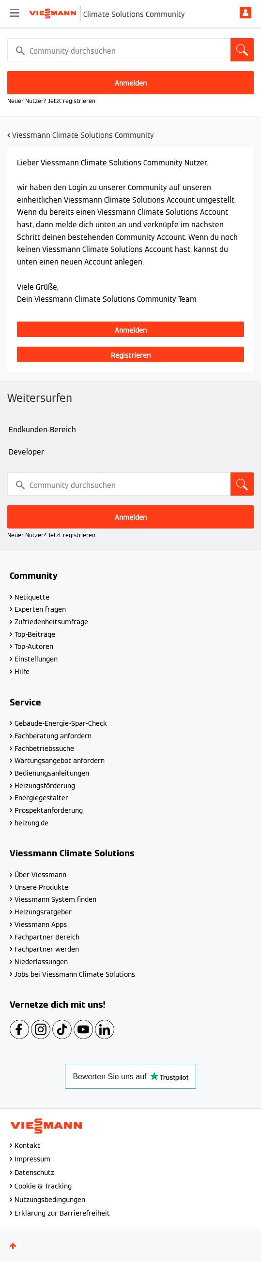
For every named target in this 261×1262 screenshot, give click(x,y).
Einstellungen (36, 659)
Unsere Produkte (41, 887)
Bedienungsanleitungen (52, 773)
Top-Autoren (34, 646)
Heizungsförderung (45, 785)
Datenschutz (34, 1172)
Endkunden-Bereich (42, 429)
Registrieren (131, 355)
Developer (26, 451)
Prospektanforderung (49, 810)
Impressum (32, 1159)
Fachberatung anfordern (53, 736)
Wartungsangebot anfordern (60, 760)
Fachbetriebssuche (44, 748)
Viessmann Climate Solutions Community (83, 135)
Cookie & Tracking (43, 1186)
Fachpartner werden (47, 949)
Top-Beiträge (35, 634)
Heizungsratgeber (43, 912)
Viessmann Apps (41, 924)
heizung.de (31, 823)
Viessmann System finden (55, 899)
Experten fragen (40, 609)
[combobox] (130, 49)
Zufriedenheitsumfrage (51, 621)
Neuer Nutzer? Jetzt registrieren (51, 100)
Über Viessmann (40, 874)
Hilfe (22, 671)
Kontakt (27, 1145)
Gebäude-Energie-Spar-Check (61, 723)
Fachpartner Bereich (47, 937)
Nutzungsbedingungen (50, 1199)
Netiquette (32, 597)
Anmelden (245, 12)
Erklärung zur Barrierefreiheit (62, 1213)
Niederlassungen (41, 961)
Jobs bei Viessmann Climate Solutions (75, 974)
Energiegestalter (41, 797)
